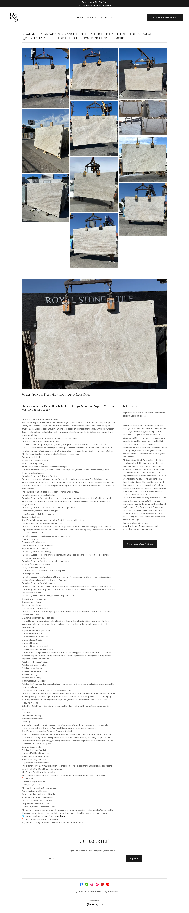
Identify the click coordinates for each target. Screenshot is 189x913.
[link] (13, 16)
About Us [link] (91, 17)
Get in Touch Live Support (164, 17)
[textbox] (85, 858)
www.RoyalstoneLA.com (54, 816)
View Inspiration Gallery (140, 544)
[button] (106, 17)
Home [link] (80, 17)
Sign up (134, 858)
